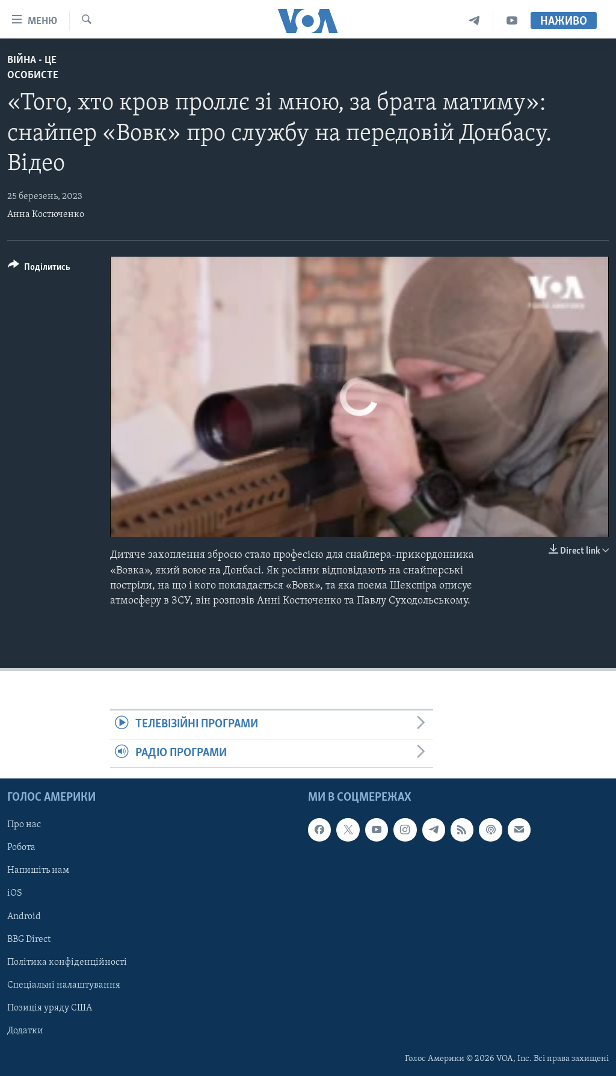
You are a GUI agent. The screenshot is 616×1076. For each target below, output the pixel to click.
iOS (14, 893)
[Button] (39, 269)
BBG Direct (29, 939)
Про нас (24, 825)
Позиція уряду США (49, 1008)
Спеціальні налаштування (63, 985)
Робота (21, 847)
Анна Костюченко (45, 214)
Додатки (25, 1031)
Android (24, 916)
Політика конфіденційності (67, 962)
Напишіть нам (38, 870)
